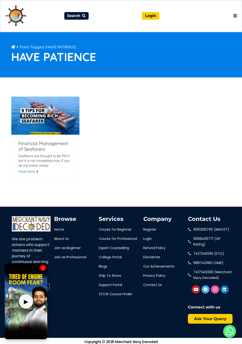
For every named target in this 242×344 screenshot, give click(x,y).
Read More (28, 172)
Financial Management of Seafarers (43, 147)
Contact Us (204, 220)
